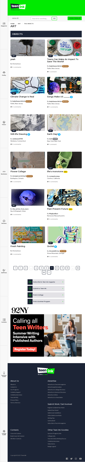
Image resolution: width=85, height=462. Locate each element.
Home (12, 24)
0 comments (15, 67)
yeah (12, 59)
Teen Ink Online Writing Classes (57, 439)
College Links (51, 436)
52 (78, 268)
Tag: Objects (28, 24)
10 (67, 268)
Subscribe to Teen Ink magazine (57, 423)
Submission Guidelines (54, 413)
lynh (50, 138)
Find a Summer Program (39, 301)
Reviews (4, 222)
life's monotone (55, 171)
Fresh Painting (17, 246)
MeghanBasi (53, 213)
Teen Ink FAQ (14, 397)
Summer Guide (4, 374)
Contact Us (13, 387)
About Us (13, 384)
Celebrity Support (15, 392)
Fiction (4, 123)
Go (54, 18)
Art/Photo (4, 271)
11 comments (52, 107)
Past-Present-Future (57, 209)
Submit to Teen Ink (37, 288)
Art (19, 24)
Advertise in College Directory (56, 390)
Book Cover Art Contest (17, 436)
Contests (4, 320)
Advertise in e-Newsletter (55, 397)
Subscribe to (41, 282)
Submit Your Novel (53, 410)
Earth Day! (52, 134)
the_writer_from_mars (21, 209)
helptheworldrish (55, 66)
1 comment (52, 71)
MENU (15, 18)
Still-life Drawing (18, 134)
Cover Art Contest (15, 433)
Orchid (50, 246)
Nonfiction (4, 172)
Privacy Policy (14, 400)
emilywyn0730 (18, 138)
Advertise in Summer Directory (57, 392)
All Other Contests (15, 439)
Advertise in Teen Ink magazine (57, 384)
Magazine (4, 24)
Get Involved (51, 421)
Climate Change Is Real (22, 96)
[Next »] (49, 273)
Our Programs (14, 390)
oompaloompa (54, 176)
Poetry (4, 74)
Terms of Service (15, 403)
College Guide (4, 432)
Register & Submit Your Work (56, 408)
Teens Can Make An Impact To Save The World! (62, 60)
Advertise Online (53, 395)
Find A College (35, 295)
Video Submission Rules (55, 415)
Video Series (51, 444)
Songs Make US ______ (58, 96)
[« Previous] (15, 268)
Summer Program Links (54, 433)
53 (44, 272)
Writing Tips (51, 418)
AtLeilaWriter (54, 251)
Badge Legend (52, 446)
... (30, 268)
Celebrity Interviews (16, 395)
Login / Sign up (74, 18)
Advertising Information (55, 387)
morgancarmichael (19, 176)
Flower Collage (18, 171)
